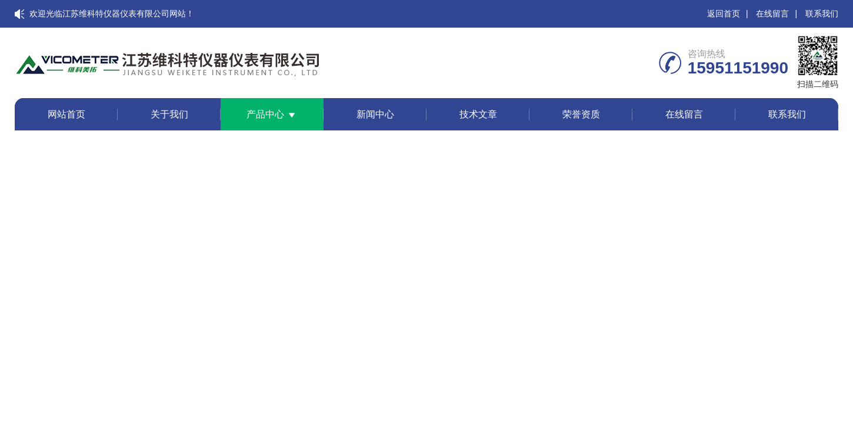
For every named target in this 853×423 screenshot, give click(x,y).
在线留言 (772, 13)
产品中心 (265, 114)
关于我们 (169, 114)
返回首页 (723, 13)
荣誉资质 (581, 114)
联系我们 (821, 13)
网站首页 (66, 114)
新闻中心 (375, 114)
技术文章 (478, 114)
